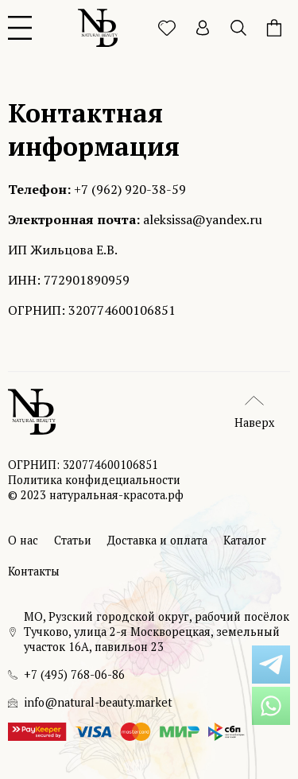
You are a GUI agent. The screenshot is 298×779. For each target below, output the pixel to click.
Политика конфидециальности (94, 479)
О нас (23, 540)
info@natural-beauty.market (98, 702)
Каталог (244, 540)
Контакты (34, 571)
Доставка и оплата (157, 540)
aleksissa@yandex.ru (202, 219)
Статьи (72, 540)
